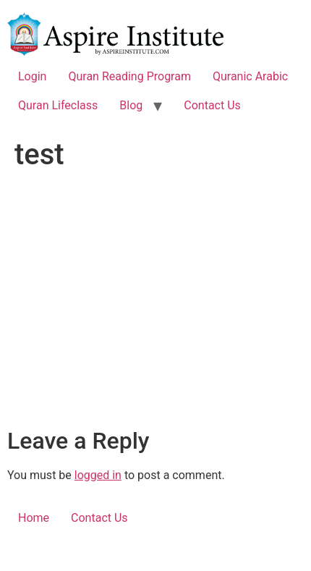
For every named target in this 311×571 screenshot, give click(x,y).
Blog (130, 105)
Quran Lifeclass (58, 105)
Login (32, 76)
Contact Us (212, 105)
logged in (98, 475)
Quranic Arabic (250, 76)
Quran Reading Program (129, 76)
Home (33, 518)
